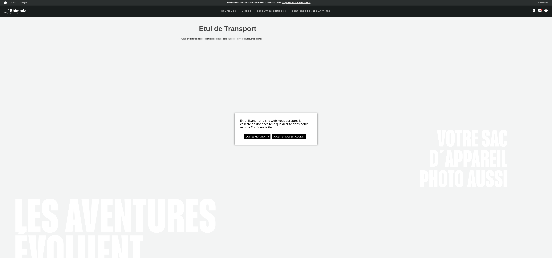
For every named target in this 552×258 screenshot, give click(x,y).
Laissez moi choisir (257, 136)
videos (246, 11)
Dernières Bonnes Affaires (311, 11)
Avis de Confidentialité (256, 127)
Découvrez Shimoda (271, 11)
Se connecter (543, 3)
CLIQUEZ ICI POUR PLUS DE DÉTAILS (296, 3)
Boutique (228, 11)
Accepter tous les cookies (289, 136)
